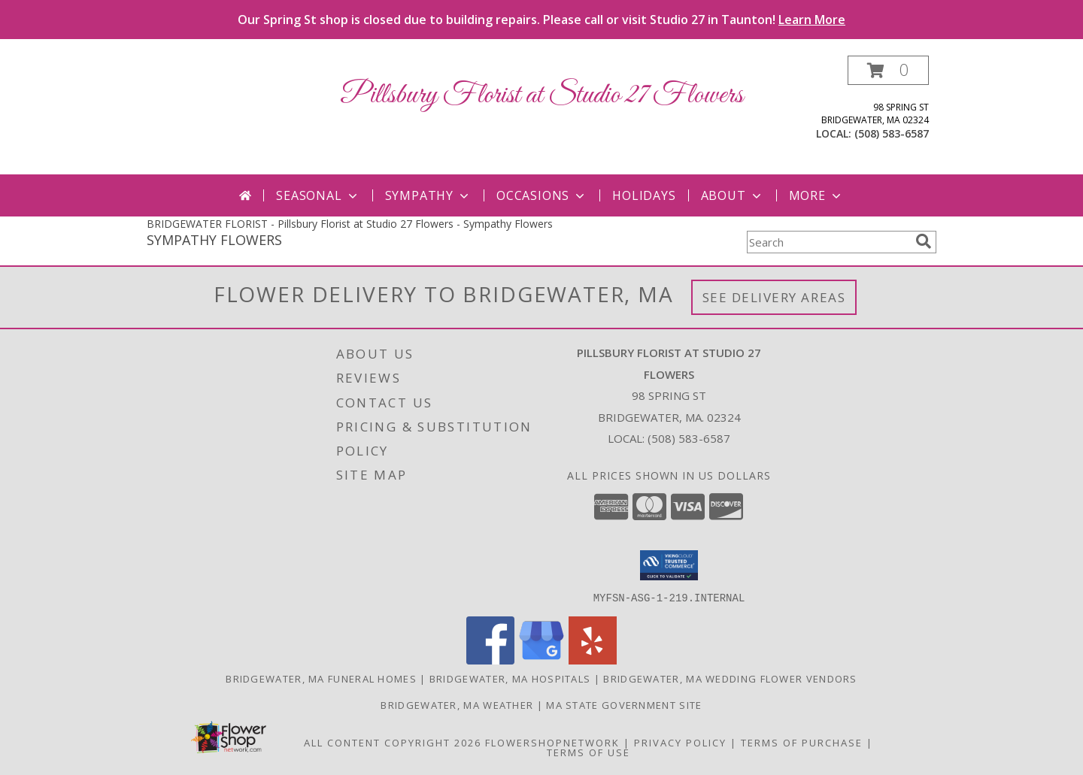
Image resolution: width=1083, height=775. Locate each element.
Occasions (541, 195)
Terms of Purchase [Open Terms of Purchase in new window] (802, 742)
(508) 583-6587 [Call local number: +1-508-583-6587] (891, 133)
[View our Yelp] (593, 659)
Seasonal (317, 195)
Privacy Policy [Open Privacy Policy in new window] (680, 742)
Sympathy (428, 195)
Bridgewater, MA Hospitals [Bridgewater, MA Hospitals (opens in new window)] (510, 678)
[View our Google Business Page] (541, 659)
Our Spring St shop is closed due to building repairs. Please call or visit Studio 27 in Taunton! (541, 19)
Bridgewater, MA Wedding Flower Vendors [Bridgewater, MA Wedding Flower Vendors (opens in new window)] (730, 678)
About (732, 195)
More (816, 195)
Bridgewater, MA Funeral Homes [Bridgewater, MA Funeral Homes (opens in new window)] (321, 678)
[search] (924, 241)
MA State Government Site (624, 704)
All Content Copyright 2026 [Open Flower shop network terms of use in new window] (392, 742)
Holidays (643, 195)
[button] (888, 70)
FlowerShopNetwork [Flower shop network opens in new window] (552, 742)
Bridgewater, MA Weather (457, 704)
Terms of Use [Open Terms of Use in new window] (588, 751)
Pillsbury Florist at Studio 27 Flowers (541, 95)
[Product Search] (828, 242)
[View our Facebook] (490, 659)
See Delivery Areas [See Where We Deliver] (774, 297)
